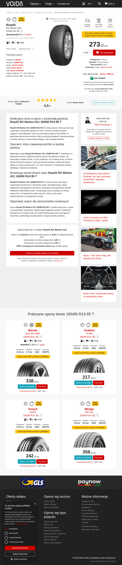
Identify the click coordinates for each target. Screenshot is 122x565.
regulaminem (58, 261)
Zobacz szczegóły (26, 387)
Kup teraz (42, 387)
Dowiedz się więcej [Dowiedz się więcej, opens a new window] (21, 524)
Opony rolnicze (50, 540)
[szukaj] (99, 4)
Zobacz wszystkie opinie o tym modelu (42, 253)
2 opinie (27, 35)
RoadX (18, 60)
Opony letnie (49, 501)
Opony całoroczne (51, 507)
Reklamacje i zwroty (90, 519)
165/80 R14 (18, 62)
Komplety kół (64, 4)
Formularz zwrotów (89, 526)
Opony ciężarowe (51, 537)
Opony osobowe (51, 522)
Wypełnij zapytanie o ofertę (99, 138)
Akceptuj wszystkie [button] (20, 548)
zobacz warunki (106, 67)
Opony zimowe (50, 504)
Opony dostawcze (51, 528)
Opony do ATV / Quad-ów (54, 534)
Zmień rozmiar (11, 49)
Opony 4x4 (48, 525)
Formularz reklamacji (90, 529)
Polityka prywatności (90, 516)
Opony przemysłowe (52, 543)
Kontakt (85, 523)
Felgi (49, 4)
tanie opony (17, 68)
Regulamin (86, 507)
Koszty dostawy (88, 510)
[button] (20, 559)
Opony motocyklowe (52, 531)
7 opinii (41, 345)
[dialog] (20, 532)
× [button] (35, 504)
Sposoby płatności (89, 513)
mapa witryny (95, 561)
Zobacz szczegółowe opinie (103, 103)
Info (90, 3)
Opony (35, 4)
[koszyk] (109, 4)
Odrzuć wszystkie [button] (20, 554)
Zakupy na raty (88, 501)
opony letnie (17, 65)
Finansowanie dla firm (28, 391)
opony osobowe (17, 70)
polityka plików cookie (108, 561)
